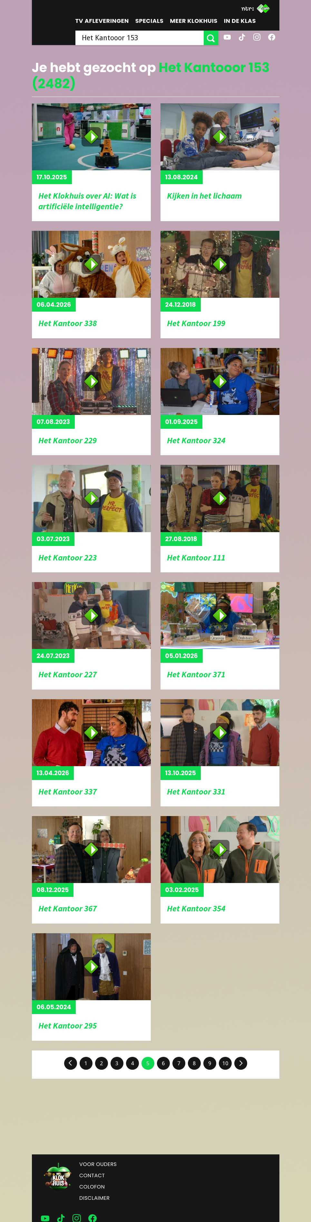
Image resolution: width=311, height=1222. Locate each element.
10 (225, 1063)
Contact (92, 1175)
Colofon (92, 1186)
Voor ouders (98, 1164)
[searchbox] (139, 38)
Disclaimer (94, 1198)
